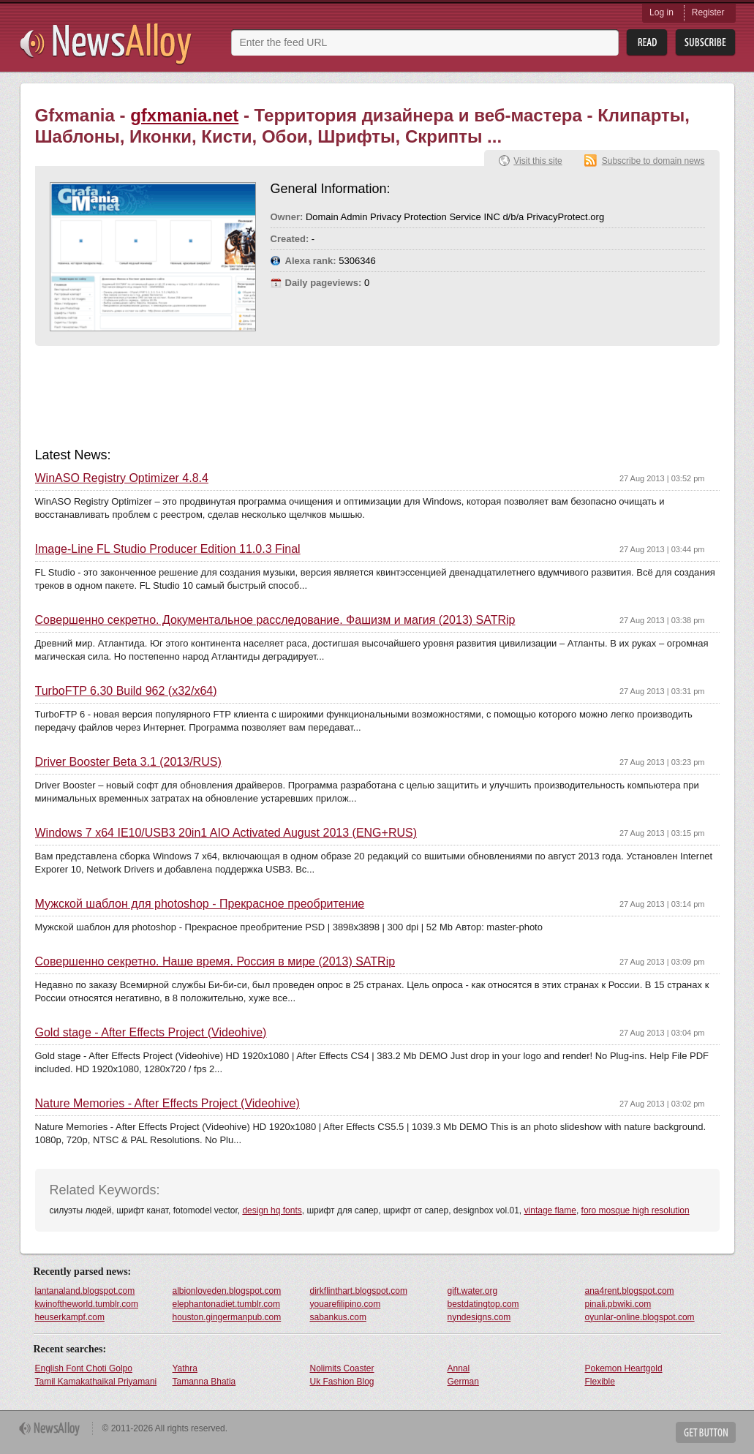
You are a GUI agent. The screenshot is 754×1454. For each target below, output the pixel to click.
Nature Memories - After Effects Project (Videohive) (167, 1104)
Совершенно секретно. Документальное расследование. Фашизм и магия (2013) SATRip (275, 620)
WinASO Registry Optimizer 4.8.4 (121, 478)
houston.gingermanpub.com (227, 1317)
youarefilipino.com (345, 1304)
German (463, 1381)
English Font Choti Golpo (83, 1368)
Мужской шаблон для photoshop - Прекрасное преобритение (200, 904)
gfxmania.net (184, 115)
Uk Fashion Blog (342, 1381)
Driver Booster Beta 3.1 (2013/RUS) (128, 762)
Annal (459, 1368)
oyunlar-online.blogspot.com (640, 1317)
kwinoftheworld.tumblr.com (86, 1304)
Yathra (185, 1368)
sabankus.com (338, 1317)
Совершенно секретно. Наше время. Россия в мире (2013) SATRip (215, 962)
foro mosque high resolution (635, 1210)
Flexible (600, 1381)
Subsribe (705, 42)
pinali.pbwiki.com (618, 1304)
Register (708, 12)
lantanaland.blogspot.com (85, 1291)
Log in (661, 12)
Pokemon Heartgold (624, 1368)
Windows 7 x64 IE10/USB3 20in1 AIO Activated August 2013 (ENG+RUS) (226, 833)
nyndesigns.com (479, 1317)
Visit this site (537, 161)
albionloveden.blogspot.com (227, 1291)
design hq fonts (271, 1210)
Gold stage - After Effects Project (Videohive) (151, 1033)
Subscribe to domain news (653, 161)
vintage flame (550, 1210)
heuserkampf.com (70, 1317)
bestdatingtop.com (483, 1304)
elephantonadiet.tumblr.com (226, 1304)
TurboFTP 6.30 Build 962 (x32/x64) (126, 691)
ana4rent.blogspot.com (629, 1291)
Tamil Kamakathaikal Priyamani (96, 1381)
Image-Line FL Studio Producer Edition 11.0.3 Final (168, 549)
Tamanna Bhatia (204, 1381)
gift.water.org (473, 1291)
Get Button (706, 1432)
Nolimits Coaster (342, 1368)
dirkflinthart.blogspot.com (358, 1291)
